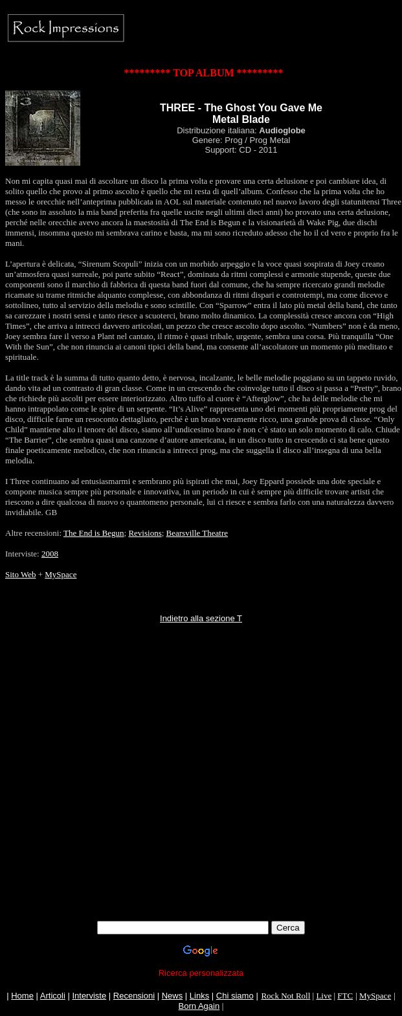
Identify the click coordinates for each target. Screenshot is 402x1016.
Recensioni (134, 995)
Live (323, 995)
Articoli (52, 995)
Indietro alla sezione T (201, 618)
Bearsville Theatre (197, 533)
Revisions (144, 533)
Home (22, 995)
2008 (49, 553)
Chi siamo (235, 995)
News (172, 995)
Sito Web (20, 574)
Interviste (89, 995)
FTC (345, 995)
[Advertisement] (121, 799)
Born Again (199, 1006)
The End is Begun (93, 533)
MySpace (60, 574)
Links (199, 995)
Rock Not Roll (285, 995)
